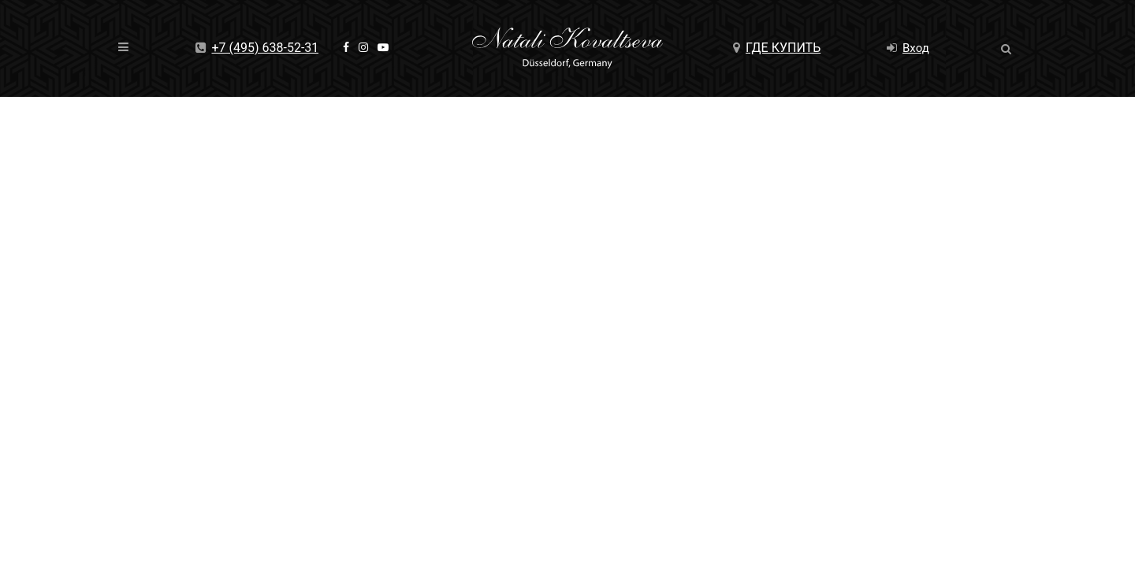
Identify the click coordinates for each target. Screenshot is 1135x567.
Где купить (777, 47)
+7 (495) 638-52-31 (257, 47)
